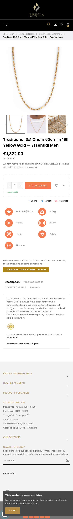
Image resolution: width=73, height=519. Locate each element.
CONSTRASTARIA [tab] (15, 287)
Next (67, 124)
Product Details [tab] (33, 282)
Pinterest (63, 201)
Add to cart (38, 186)
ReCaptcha (9, 473)
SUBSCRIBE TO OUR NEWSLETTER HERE (26, 270)
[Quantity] (15, 185)
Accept (12, 511)
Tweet (48, 201)
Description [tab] (12, 282)
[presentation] (22, 481)
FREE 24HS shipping (29, 344)
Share (34, 201)
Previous (5, 124)
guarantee (12, 338)
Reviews (35, 287)
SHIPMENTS (13, 344)
